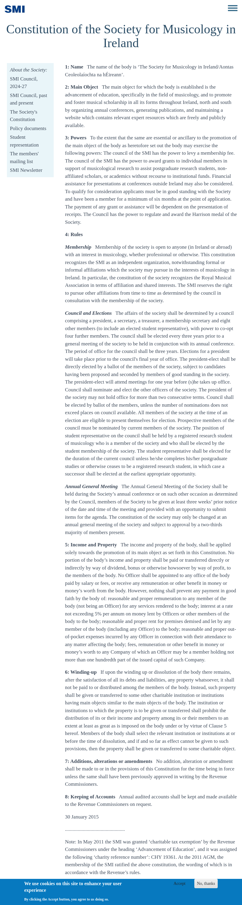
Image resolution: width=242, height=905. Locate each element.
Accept (180, 886)
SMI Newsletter (26, 170)
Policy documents (28, 128)
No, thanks (206, 886)
